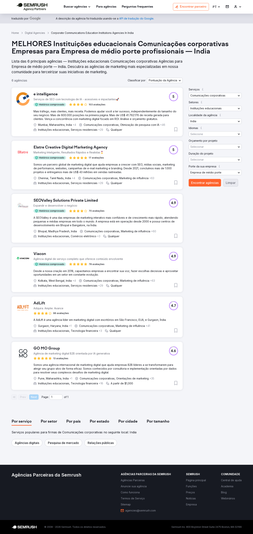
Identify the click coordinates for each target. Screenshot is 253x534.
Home (15, 32)
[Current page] (56, 397)
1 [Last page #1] (67, 397)
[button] (216, 7)
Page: (45, 397)
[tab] (22, 421)
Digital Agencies (35, 32)
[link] (106, 7)
